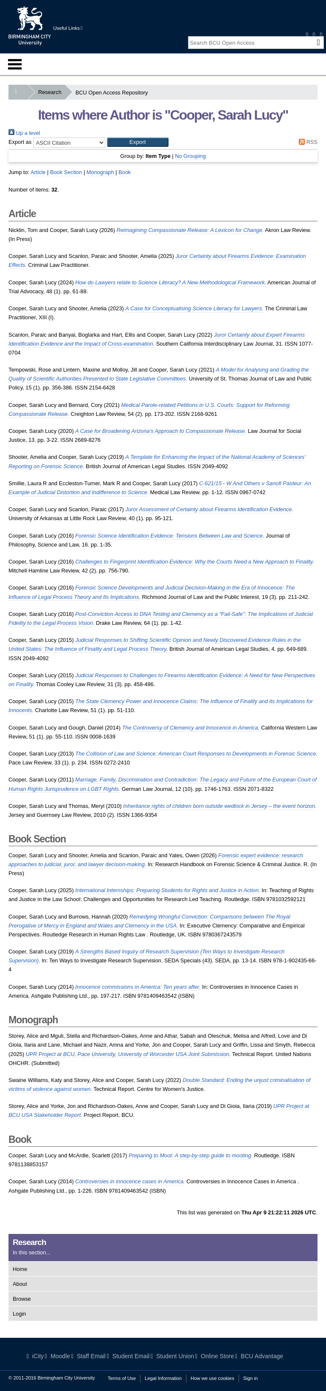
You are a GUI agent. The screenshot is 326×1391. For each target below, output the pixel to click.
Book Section (66, 172)
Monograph (100, 172)
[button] (138, 142)
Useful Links (67, 28)
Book (124, 172)
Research (51, 92)
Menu (14, 64)
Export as (19, 142)
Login (19, 1314)
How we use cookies (212, 1378)
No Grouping (190, 156)
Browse (22, 1299)
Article (38, 172)
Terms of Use (122, 1378)
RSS (307, 142)
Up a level (24, 133)
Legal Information (163, 1378)
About (20, 1284)
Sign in (250, 1378)
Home (20, 1269)
